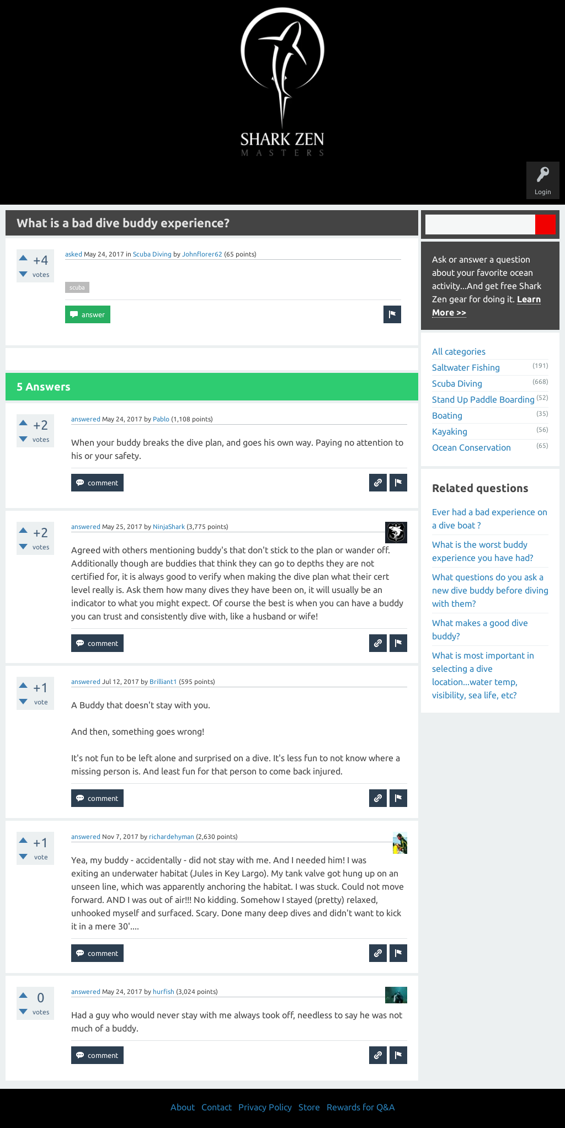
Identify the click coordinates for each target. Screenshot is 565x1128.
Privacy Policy (265, 1107)
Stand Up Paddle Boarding (483, 399)
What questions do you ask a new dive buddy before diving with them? (490, 590)
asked (73, 254)
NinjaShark (169, 526)
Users (282, 183)
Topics (248, 183)
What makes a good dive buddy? (480, 629)
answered (85, 419)
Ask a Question (329, 183)
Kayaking (449, 431)
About (375, 183)
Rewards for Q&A (361, 1107)
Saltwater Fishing (466, 367)
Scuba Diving (152, 254)
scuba (77, 287)
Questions (160, 183)
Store (409, 183)
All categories (459, 351)
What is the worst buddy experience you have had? (482, 551)
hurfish (163, 991)
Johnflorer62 (202, 254)
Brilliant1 (163, 681)
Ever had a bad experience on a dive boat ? (489, 518)
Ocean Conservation (471, 447)
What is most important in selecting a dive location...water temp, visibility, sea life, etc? (483, 675)
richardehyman (171, 836)
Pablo (161, 419)
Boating (447, 415)
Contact (216, 1107)
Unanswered (206, 183)
